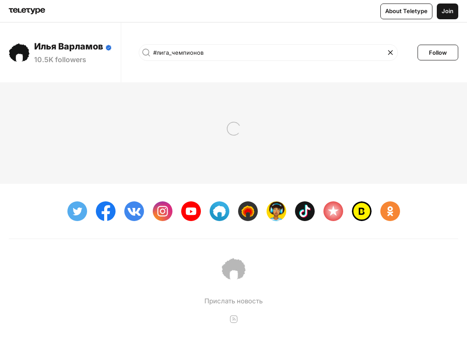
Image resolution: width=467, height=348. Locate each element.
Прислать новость (233, 301)
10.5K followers (60, 59)
